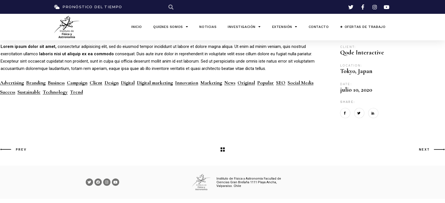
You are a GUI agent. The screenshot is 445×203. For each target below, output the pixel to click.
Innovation (186, 82)
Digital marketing (155, 82)
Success (7, 92)
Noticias (207, 27)
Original (246, 82)
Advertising (12, 82)
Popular (265, 82)
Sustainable (28, 92)
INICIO (136, 27)
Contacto (319, 27)
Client (96, 82)
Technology (55, 92)
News (229, 82)
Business (56, 82)
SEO (280, 82)
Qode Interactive (362, 52)
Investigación (244, 26)
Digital (128, 82)
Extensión (284, 26)
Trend (76, 92)
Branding (36, 82)
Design (112, 82)
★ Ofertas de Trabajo (362, 27)
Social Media (300, 82)
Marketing (211, 82)
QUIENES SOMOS (170, 26)
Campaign (77, 82)
